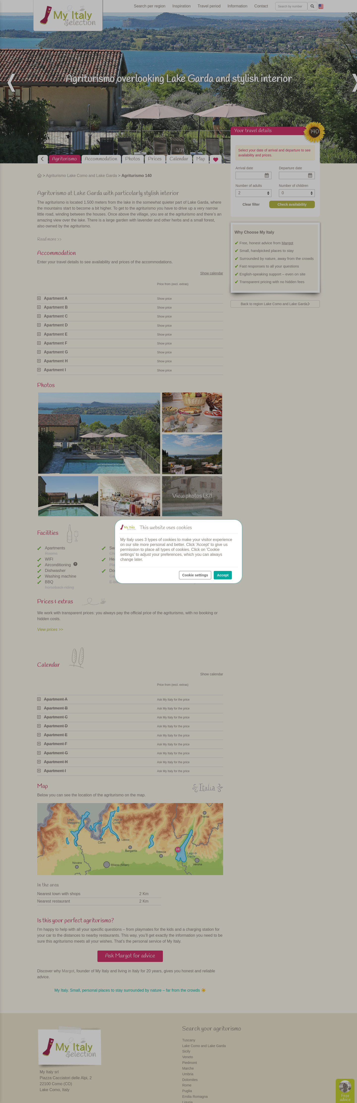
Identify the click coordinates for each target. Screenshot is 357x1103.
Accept (223, 575)
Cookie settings (195, 575)
